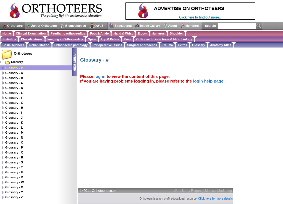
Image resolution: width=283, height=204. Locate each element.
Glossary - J (14, 117)
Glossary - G (14, 102)
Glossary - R (14, 157)
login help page (208, 81)
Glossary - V (14, 177)
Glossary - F (14, 97)
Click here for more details (215, 198)
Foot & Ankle (99, 33)
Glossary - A (14, 73)
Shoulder (176, 33)
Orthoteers (23, 53)
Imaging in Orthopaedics (65, 39)
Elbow (142, 33)
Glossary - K (14, 122)
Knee (127, 39)
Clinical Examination (31, 33)
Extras (182, 45)
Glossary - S (14, 162)
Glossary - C (14, 82)
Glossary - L (14, 127)
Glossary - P (14, 147)
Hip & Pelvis (110, 39)
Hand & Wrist (123, 33)
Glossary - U (14, 172)
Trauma (167, 45)
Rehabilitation (39, 45)
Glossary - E (14, 92)
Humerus (158, 33)
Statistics (9, 39)
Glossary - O (14, 142)
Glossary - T (14, 167)
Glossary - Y (14, 192)
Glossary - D (14, 87)
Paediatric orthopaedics (68, 33)
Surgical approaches (142, 45)
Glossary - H (14, 107)
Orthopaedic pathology (71, 45)
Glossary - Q (14, 152)
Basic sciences (13, 45)
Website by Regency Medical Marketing (203, 191)
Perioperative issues (107, 45)
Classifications (32, 39)
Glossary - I (13, 112)
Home (6, 33)
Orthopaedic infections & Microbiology (164, 39)
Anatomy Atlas (220, 45)
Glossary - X (14, 187)
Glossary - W (14, 182)
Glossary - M (14, 132)
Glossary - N (14, 137)
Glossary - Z (14, 197)
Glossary (198, 45)
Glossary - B (14, 78)
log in (100, 76)
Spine (92, 39)
